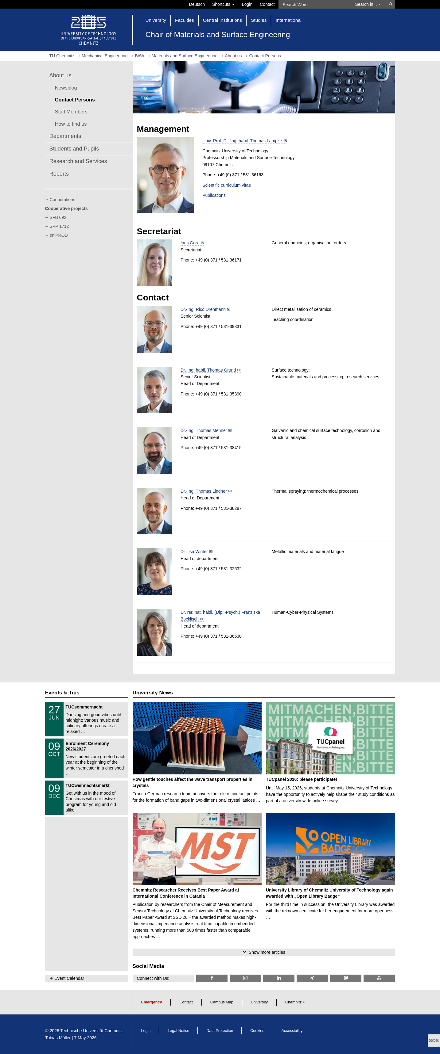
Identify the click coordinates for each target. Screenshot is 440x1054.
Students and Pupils (74, 149)
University (259, 1002)
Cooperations (62, 199)
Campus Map (221, 1002)
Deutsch (197, 4)
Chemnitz (293, 1002)
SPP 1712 (59, 226)
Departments (65, 136)
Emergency (151, 1002)
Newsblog (66, 87)
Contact (267, 4)
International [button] (288, 20)
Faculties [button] (184, 20)
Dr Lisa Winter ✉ (197, 551)
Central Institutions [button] (222, 20)
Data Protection (219, 1031)
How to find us (71, 124)
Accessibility (292, 1031)
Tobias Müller (58, 1037)
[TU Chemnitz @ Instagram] (245, 978)
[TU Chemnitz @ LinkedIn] (278, 978)
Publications (214, 195)
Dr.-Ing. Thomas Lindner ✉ (206, 491)
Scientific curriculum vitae (226, 185)
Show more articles (267, 952)
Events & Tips (62, 693)
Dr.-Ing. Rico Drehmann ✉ (206, 309)
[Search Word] (313, 4)
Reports (59, 174)
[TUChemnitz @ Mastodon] (345, 978)
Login (247, 4)
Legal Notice (178, 1031)
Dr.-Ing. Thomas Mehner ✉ (206, 430)
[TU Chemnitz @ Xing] (312, 978)
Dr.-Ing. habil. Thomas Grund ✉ (211, 370)
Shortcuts (223, 4)
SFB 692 (58, 217)
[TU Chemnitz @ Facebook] (212, 978)
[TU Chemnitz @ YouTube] (379, 978)
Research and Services (78, 161)
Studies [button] (259, 20)
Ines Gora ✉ (192, 242)
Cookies (257, 1031)
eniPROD (59, 235)
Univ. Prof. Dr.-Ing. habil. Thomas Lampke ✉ (244, 140)
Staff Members (71, 111)
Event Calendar (69, 978)
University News (153, 693)
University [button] (156, 20)
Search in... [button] (368, 4)
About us (60, 75)
